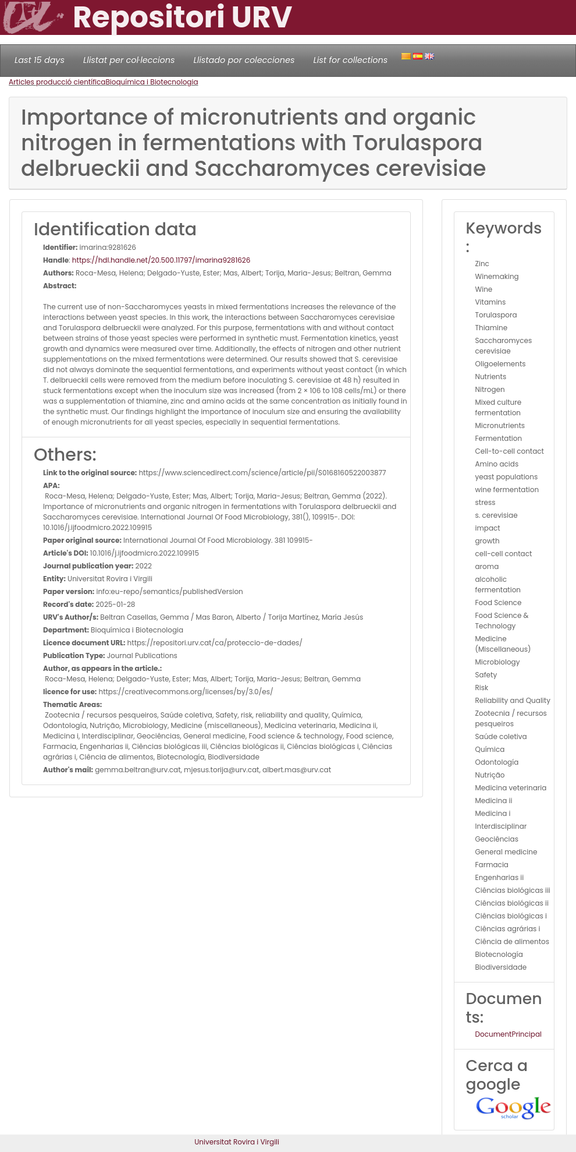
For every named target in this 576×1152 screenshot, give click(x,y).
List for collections (350, 60)
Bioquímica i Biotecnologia (151, 82)
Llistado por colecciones (244, 60)
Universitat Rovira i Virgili (236, 1142)
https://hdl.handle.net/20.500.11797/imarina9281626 (161, 260)
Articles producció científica (57, 82)
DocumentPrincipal (508, 1034)
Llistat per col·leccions (129, 60)
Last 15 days (40, 60)
